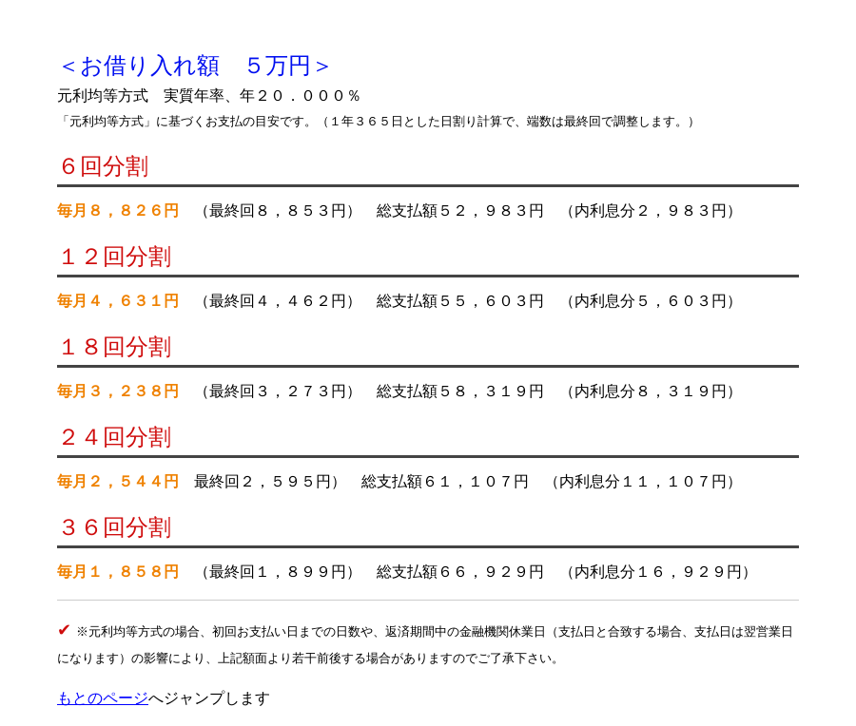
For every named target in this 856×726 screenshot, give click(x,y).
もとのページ (102, 698)
